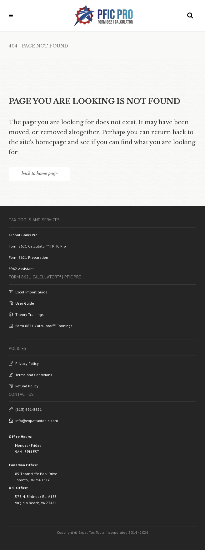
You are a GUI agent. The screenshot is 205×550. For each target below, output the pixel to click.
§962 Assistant (21, 268)
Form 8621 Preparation (28, 257)
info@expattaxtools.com (33, 420)
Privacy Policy (24, 363)
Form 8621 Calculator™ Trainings (40, 325)
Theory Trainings (26, 314)
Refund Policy (23, 386)
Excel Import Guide (28, 292)
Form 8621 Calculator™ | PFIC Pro (37, 246)
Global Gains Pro (23, 235)
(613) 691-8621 (25, 409)
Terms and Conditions (30, 374)
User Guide (21, 303)
